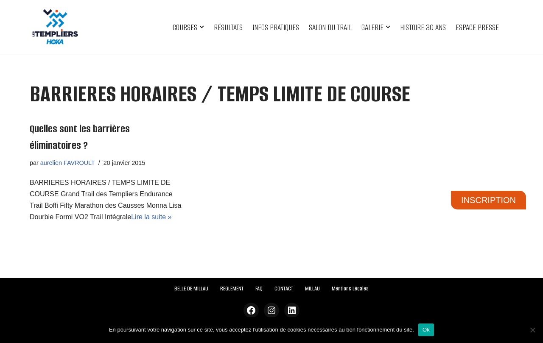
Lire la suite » (151, 216)
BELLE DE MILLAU (191, 288)
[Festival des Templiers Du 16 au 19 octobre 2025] (55, 27)
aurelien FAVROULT (67, 162)
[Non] (532, 330)
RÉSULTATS (228, 27)
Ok (426, 329)
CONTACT (283, 288)
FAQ (259, 288)
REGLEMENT (232, 288)
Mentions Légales (350, 288)
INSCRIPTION (488, 200)
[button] (201, 27)
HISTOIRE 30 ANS (423, 27)
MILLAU (312, 288)
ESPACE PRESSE (477, 27)
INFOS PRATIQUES (275, 27)
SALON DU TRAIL (330, 27)
